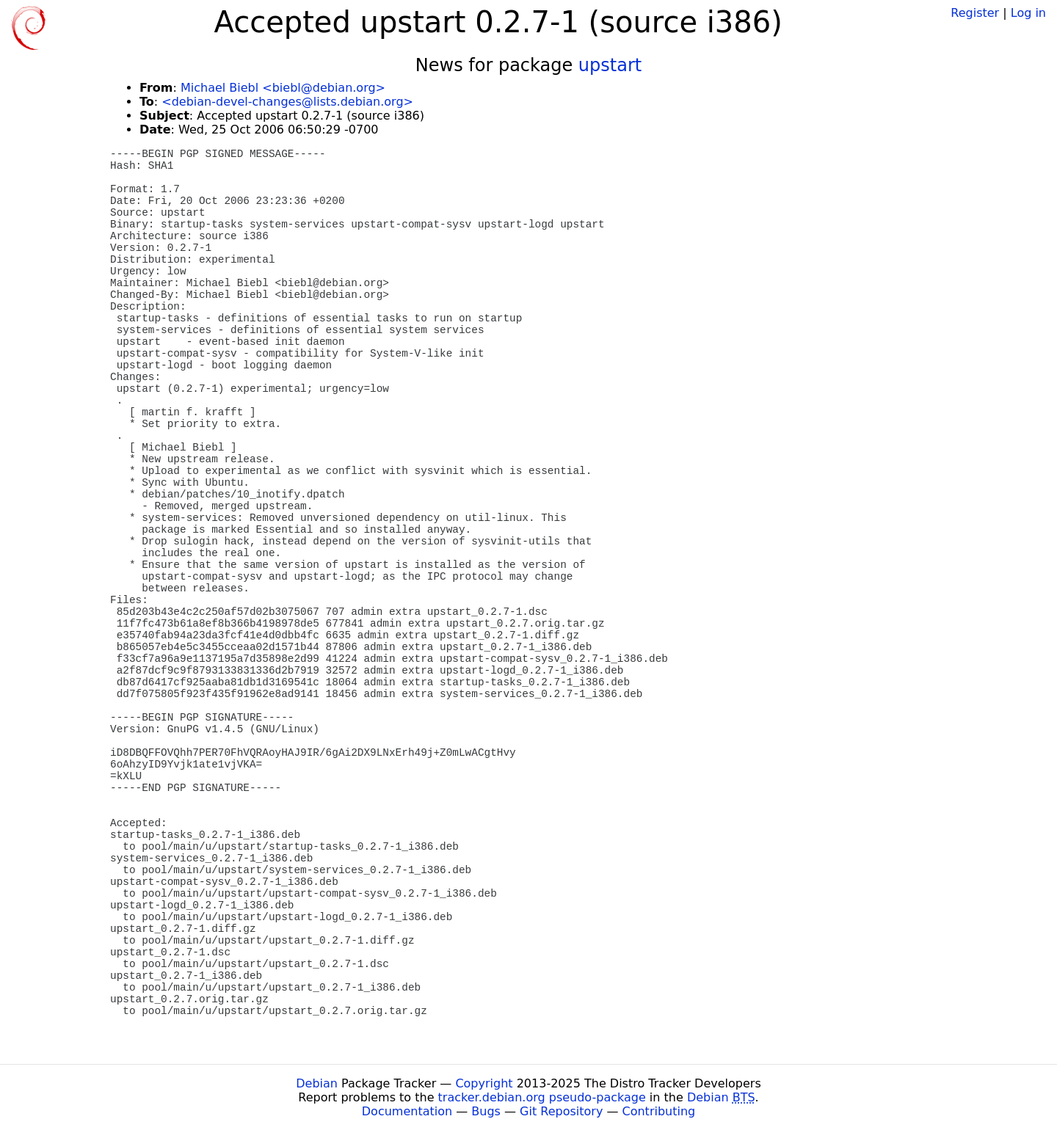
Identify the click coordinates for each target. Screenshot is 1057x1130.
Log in (1028, 13)
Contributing (659, 1111)
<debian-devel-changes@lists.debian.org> (287, 102)
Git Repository (561, 1111)
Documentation (407, 1111)
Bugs (486, 1111)
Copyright (483, 1083)
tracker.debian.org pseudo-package (542, 1097)
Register (975, 13)
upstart (610, 65)
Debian (317, 1083)
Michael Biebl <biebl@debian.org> (283, 88)
